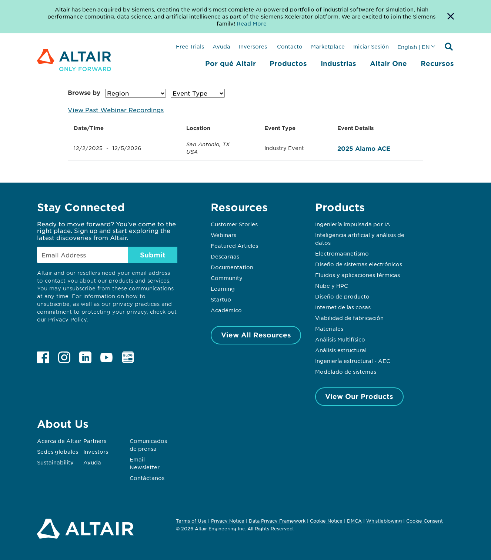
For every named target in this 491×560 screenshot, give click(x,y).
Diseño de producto (342, 296)
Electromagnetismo (342, 253)
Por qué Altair (230, 63)
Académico (226, 310)
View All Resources (256, 335)
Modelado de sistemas (345, 371)
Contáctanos (147, 477)
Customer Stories (234, 224)
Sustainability (55, 462)
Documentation (232, 267)
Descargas (225, 256)
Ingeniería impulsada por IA (352, 224)
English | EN (413, 47)
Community (227, 277)
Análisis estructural (341, 350)
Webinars (223, 234)
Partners (94, 440)
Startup (221, 299)
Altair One (388, 63)
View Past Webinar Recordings (116, 109)
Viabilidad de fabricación (349, 317)
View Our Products (359, 396)
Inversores (253, 46)
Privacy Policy (67, 319)
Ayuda (221, 46)
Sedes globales (57, 451)
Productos (288, 63)
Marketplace (328, 46)
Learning (223, 288)
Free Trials (190, 46)
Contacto (289, 46)
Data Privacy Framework (277, 521)
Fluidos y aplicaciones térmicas (357, 274)
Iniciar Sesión (371, 46)
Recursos (437, 63)
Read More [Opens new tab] (252, 23)
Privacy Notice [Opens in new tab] (227, 521)
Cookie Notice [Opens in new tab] (326, 521)
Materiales (329, 328)
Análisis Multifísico (340, 339)
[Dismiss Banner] (450, 16)
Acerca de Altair (59, 440)
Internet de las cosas (343, 307)
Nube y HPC (331, 285)
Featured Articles (234, 245)
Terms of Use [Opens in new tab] (191, 521)
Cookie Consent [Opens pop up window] (424, 521)
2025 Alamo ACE (363, 148)
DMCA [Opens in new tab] (354, 521)
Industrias (338, 63)
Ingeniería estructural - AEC (352, 360)
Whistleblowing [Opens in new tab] (384, 521)
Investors (95, 451)
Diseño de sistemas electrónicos (358, 264)
